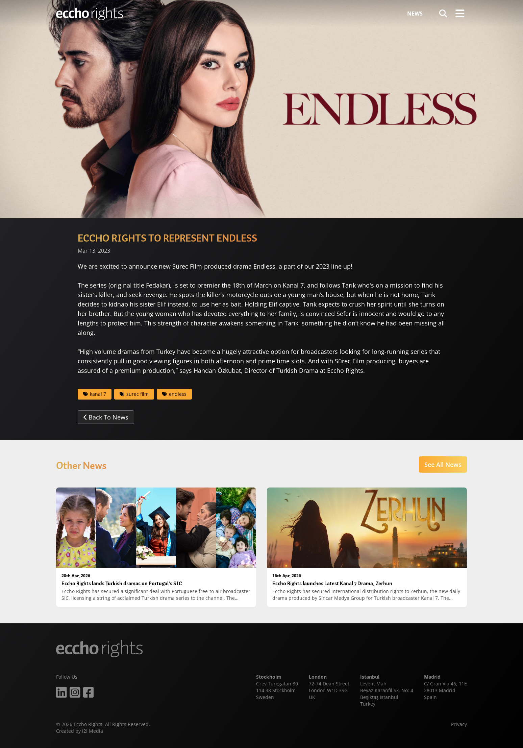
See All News (443, 464)
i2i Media (92, 731)
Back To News (105, 417)
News (415, 13)
